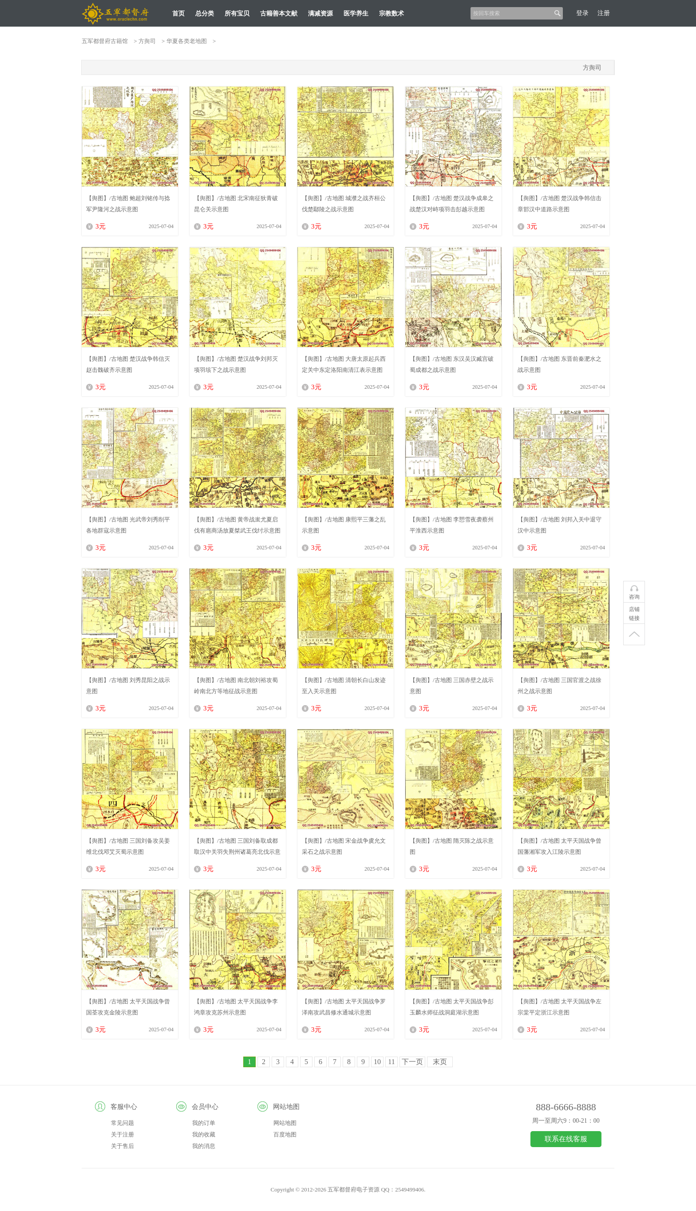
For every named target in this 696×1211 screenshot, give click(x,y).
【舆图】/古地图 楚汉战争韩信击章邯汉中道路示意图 (559, 204)
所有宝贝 (237, 13)
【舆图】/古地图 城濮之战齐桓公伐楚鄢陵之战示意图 (344, 204)
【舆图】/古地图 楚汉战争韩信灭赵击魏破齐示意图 (128, 364)
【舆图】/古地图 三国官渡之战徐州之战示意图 (559, 685)
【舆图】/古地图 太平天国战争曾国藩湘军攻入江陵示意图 (559, 846)
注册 (603, 13)
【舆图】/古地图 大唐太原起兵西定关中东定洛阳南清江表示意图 (344, 364)
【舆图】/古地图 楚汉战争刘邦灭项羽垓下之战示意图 (236, 364)
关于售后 (122, 1146)
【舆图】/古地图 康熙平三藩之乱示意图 (344, 525)
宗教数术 (391, 13)
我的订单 (203, 1123)
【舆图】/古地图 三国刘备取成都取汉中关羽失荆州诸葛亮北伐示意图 (237, 846)
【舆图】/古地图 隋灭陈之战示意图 (452, 846)
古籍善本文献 (278, 13)
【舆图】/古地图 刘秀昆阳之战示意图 (128, 685)
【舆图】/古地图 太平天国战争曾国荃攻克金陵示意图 (128, 1007)
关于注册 (122, 1134)
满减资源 (320, 13)
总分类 (204, 13)
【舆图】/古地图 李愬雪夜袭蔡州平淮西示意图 (452, 525)
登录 (582, 13)
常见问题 (122, 1123)
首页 (178, 13)
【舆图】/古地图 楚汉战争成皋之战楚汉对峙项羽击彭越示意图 (452, 204)
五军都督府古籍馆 (105, 41)
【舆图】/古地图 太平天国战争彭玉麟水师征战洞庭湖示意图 (452, 1007)
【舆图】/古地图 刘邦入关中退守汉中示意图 (559, 525)
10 (377, 1061)
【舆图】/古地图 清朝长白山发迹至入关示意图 (344, 685)
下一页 (412, 1061)
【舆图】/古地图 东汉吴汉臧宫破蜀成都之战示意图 (452, 364)
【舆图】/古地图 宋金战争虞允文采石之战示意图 (344, 846)
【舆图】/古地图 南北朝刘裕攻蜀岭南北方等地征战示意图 (236, 685)
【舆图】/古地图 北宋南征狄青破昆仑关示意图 (236, 204)
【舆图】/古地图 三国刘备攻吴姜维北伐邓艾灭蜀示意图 (128, 846)
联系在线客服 (566, 1139)
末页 (440, 1061)
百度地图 (285, 1134)
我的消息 (203, 1146)
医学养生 (356, 13)
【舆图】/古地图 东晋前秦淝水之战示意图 (559, 364)
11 (391, 1061)
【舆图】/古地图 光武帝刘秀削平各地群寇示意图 (128, 525)
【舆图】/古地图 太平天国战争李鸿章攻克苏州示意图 (236, 1007)
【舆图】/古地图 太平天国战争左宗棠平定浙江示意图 (559, 1007)
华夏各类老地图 (186, 41)
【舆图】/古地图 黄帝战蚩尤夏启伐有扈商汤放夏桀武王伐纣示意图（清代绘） (237, 525)
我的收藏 (203, 1134)
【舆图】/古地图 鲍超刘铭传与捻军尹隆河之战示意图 (128, 204)
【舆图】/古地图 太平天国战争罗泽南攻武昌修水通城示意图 (344, 1007)
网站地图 (285, 1123)
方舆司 (147, 41)
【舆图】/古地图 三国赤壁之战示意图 (452, 685)
